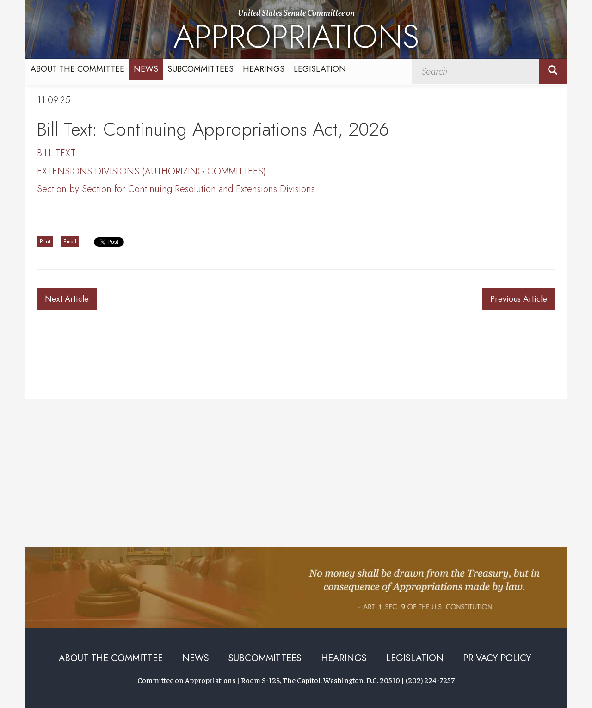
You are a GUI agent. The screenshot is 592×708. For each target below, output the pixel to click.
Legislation (320, 69)
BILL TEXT (56, 153)
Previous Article (518, 299)
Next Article (67, 299)
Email (69, 241)
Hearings (263, 69)
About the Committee (77, 69)
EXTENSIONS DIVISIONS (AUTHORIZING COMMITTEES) (151, 171)
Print (45, 241)
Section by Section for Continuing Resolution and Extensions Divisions (176, 189)
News (146, 69)
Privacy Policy (497, 658)
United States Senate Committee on (296, 33)
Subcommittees (200, 69)
